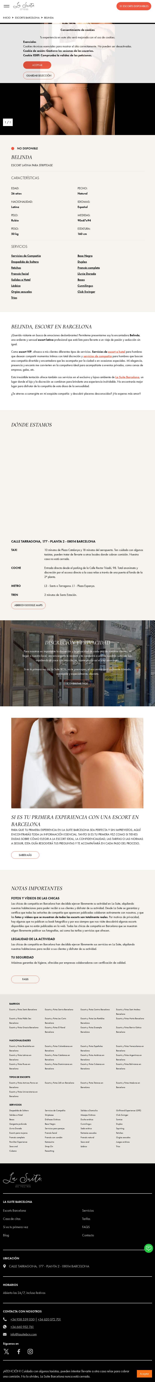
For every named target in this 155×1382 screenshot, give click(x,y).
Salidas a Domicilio (89, 1111)
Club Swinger (86, 292)
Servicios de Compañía (26, 256)
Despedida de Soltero (25, 262)
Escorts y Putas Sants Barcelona (23, 1010)
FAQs (25, 979)
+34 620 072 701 (49, 1320)
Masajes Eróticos (88, 1115)
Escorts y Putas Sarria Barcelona (59, 1010)
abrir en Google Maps (28, 605)
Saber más (25, 855)
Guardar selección (38, 75)
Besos (81, 280)
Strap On (49, 1146)
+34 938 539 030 (22, 1320)
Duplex (82, 262)
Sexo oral (13, 1146)
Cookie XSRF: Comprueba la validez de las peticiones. (57, 55)
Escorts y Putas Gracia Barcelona (23, 1027)
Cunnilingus (85, 286)
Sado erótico (86, 1128)
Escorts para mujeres (18, 1133)
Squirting (120, 1128)
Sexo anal (85, 1142)
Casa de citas (11, 1219)
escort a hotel (116, 352)
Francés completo (89, 268)
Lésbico (16, 286)
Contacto (88, 1236)
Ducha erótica (87, 1120)
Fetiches (16, 268)
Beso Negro (85, 256)
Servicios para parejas (55, 1128)
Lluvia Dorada (87, 274)
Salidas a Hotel (20, 280)
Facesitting (49, 1151)
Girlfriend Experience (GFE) (128, 1111)
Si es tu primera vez (15, 1227)
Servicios (88, 1211)
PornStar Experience (18, 1142)
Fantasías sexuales (88, 1133)
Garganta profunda (18, 1124)
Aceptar (144, 1374)
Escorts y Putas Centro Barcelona (95, 1010)
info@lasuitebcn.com (23, 1335)
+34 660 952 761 (22, 1327)
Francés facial (20, 274)
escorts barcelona (27, 17)
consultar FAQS (77, 683)
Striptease (49, 1115)
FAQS (86, 1227)
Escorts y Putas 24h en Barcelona (59, 1083)
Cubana (12, 1151)
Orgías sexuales (21, 292)
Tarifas (86, 1219)
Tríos (14, 298)
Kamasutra (49, 1142)
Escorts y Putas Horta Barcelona (130, 1019)
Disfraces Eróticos (52, 1120)
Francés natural (87, 1137)
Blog (6, 1236)
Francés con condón (53, 1137)
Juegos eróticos (123, 1142)
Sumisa (119, 1120)
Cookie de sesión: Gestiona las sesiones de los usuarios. (58, 51)
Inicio (6, 17)
